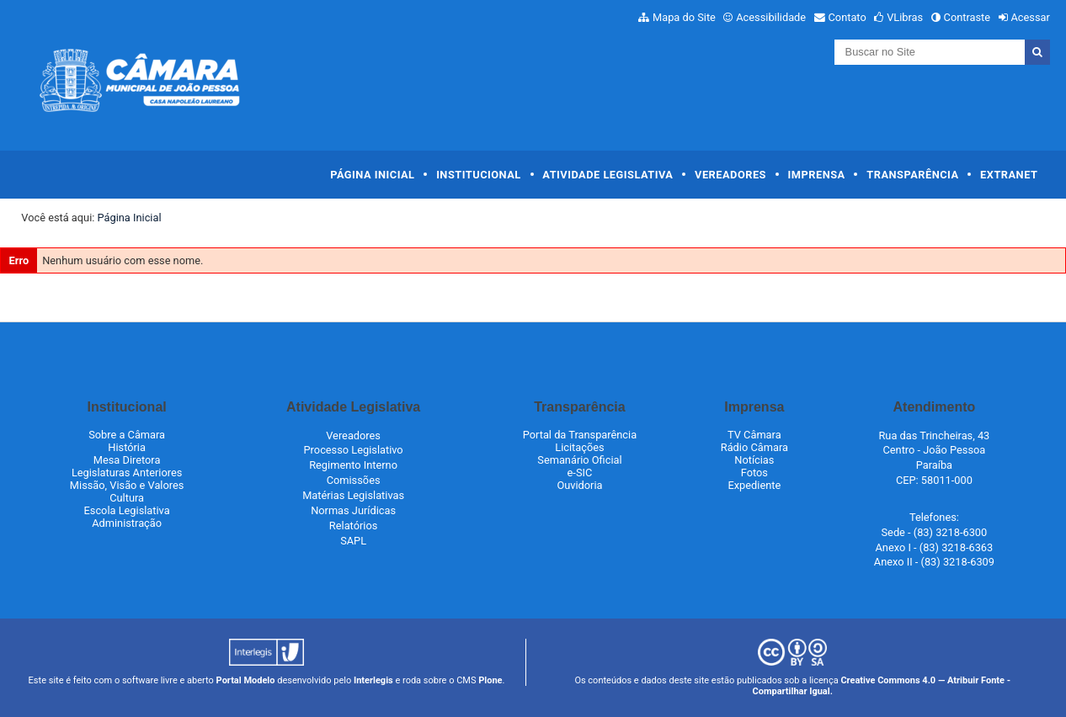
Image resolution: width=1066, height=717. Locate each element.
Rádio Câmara (754, 447)
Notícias (754, 460)
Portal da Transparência (580, 434)
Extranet (1008, 174)
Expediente (754, 485)
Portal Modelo (245, 680)
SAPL (353, 540)
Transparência (912, 174)
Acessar (1029, 17)
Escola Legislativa (127, 510)
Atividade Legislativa (607, 174)
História (127, 447)
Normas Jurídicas (353, 510)
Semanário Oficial (579, 460)
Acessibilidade (771, 17)
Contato (847, 17)
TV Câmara (754, 434)
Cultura (126, 497)
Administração (127, 523)
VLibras (905, 17)
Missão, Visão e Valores (127, 485)
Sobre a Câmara (126, 434)
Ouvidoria (579, 485)
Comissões (354, 480)
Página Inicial (372, 174)
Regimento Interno (353, 465)
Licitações (579, 447)
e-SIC (580, 472)
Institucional (478, 174)
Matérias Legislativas (353, 495)
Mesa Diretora (127, 460)
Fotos (754, 472)
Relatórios (353, 525)
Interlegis (373, 680)
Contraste (967, 17)
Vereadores (730, 174)
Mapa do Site (684, 17)
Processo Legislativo (353, 449)
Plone (490, 680)
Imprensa (816, 174)
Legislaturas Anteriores (127, 472)
